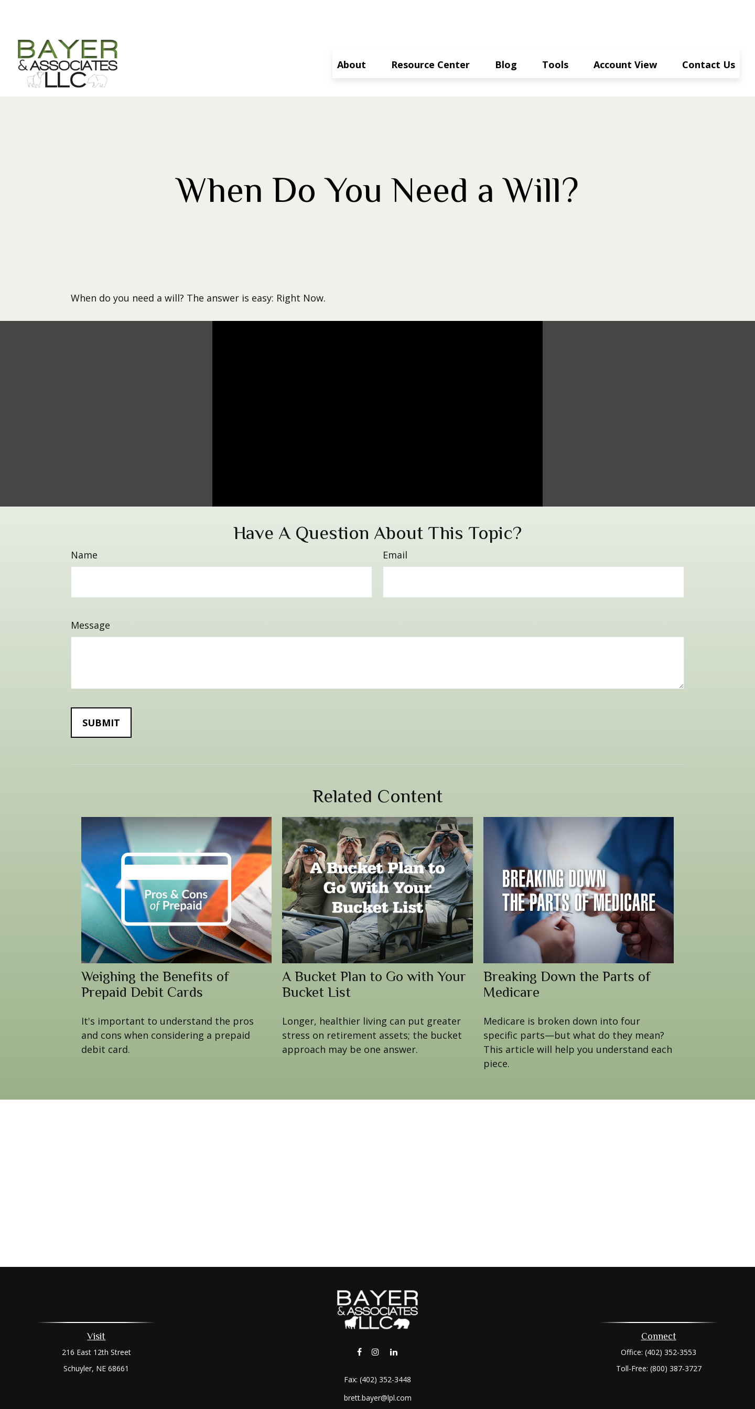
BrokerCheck (486, 1403)
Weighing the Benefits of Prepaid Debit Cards (155, 953)
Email (395, 523)
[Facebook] (359, 1320)
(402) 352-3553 (670, 1321)
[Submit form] (101, 691)
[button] (351, 32)
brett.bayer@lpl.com (378, 1366)
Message (90, 593)
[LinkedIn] (394, 1320)
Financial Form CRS (385, 1385)
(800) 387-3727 (676, 1337)
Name (84, 523)
